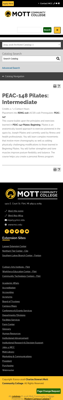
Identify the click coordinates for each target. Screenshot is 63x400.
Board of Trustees (11, 301)
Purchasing (8, 365)
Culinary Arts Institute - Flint (16, 267)
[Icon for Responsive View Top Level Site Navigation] (57, 30)
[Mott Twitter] (17, 231)
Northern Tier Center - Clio (15, 251)
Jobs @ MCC (8, 347)
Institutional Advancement (15, 338)
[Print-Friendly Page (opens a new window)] (55, 86)
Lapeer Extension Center (14, 246)
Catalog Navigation (14, 76)
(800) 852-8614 (15, 215)
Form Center (8, 324)
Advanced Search (11, 68)
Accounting (8, 292)
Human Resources (11, 333)
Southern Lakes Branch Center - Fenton (21, 255)
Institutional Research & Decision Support (22, 343)
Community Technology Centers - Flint (21, 276)
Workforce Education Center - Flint (19, 271)
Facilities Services (11, 320)
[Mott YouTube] (27, 231)
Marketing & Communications (17, 356)
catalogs (16, 396)
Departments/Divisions (13, 315)
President (7, 361)
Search (47, 30)
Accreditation (9, 288)
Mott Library (8, 352)
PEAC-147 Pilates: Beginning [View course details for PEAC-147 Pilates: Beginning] (26, 125)
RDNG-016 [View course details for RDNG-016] (23, 113)
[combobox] (31, 44)
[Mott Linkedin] (12, 231)
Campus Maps (9, 306)
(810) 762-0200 (15, 211)
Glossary (6, 329)
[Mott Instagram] (22, 231)
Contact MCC (49, 3)
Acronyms (7, 297)
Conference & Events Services (17, 310)
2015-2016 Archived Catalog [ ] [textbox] (18, 45)
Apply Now (8, 3)
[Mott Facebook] (7, 231)
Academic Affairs (10, 283)
